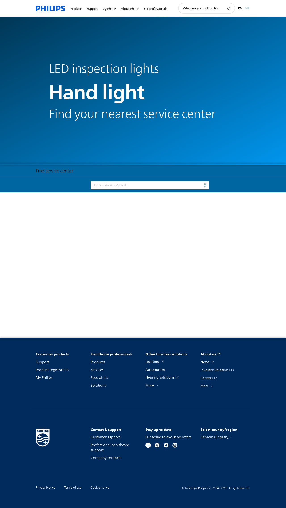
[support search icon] (229, 8)
